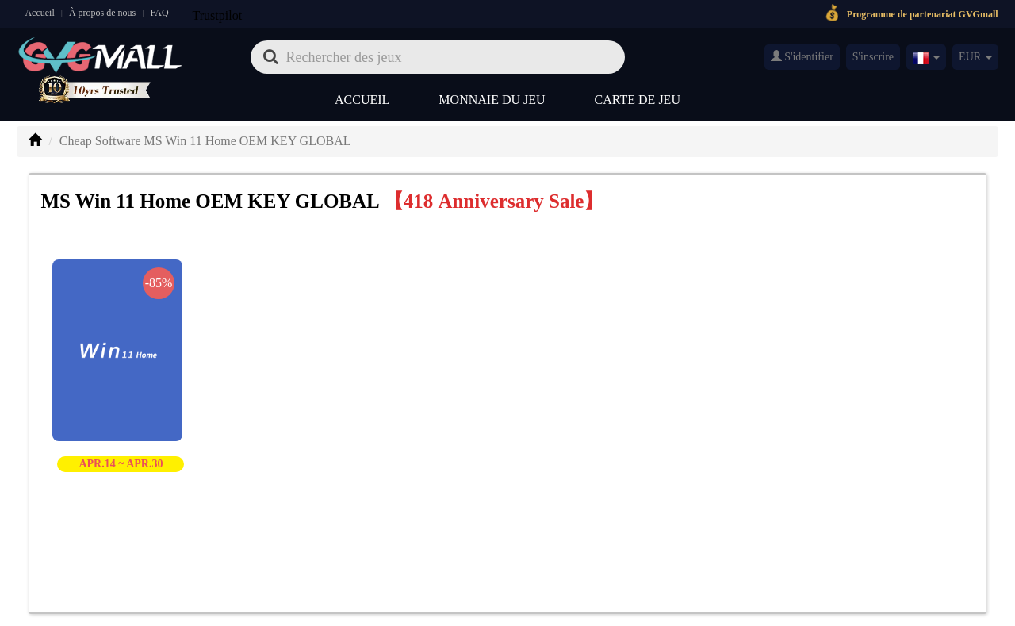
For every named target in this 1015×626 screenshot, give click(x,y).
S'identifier (802, 56)
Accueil (39, 12)
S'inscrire (873, 57)
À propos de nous (102, 12)
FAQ (159, 12)
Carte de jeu (637, 99)
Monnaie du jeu (492, 99)
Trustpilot (218, 15)
